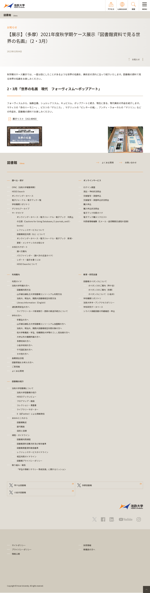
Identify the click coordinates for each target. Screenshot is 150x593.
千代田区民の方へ (25, 349)
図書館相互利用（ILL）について (31, 234)
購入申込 (87, 204)
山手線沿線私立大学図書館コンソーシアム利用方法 (39, 294)
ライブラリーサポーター (27, 409)
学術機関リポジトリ (21, 204)
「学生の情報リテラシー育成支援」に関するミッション (41, 469)
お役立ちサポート (20, 247)
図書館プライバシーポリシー (29, 460)
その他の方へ (23, 353)
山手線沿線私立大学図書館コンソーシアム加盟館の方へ (41, 323)
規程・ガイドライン (21, 435)
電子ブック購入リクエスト (95, 217)
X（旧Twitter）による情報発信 (31, 413)
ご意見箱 (16, 366)
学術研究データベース (93, 306)
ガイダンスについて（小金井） (102, 294)
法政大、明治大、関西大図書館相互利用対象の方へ (39, 328)
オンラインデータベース (22, 195)
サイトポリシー (19, 545)
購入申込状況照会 (91, 208)
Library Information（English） (32, 302)
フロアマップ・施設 (25, 401)
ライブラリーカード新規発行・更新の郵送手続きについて (42, 311)
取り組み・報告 (19, 465)
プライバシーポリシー (22, 549)
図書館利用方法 (24, 289)
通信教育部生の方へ (21, 306)
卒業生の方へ (23, 319)
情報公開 (16, 554)
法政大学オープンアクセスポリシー (99, 302)
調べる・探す (18, 180)
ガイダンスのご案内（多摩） (101, 289)
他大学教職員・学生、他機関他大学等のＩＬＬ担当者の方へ (43, 332)
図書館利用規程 (24, 439)
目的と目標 (22, 430)
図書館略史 (22, 422)
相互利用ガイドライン (26, 456)
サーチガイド (18, 212)
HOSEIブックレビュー (26, 396)
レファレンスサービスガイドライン (32, 452)
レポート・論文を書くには (28, 259)
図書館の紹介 (18, 381)
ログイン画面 (89, 187)
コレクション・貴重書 (26, 405)
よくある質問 (108, 162)
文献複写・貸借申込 (92, 195)
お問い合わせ (131, 162)
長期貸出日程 (18, 358)
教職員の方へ (89, 549)
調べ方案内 (22, 251)
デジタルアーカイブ (20, 208)
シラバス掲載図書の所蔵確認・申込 (99, 311)
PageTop (146, 589)
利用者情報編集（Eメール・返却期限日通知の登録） (106, 221)
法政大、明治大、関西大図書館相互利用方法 (36, 298)
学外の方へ (17, 315)
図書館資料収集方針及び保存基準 (31, 443)
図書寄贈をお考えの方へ (23, 362)
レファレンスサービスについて (30, 230)
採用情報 (87, 545)
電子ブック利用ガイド (93, 212)
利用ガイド (17, 281)
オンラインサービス (92, 180)
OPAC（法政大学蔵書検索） (24, 187)
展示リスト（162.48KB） (25, 118)
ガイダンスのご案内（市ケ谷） (102, 285)
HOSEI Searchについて (27, 264)
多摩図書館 (87, 485)
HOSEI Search (18, 191)
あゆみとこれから (20, 418)
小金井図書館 (20, 492)
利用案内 (16, 274)
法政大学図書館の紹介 (26, 392)
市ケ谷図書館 (20, 485)
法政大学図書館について (23, 388)
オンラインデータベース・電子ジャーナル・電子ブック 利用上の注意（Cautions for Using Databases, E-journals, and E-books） (45, 221)
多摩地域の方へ (24, 341)
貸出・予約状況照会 (92, 191)
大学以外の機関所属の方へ (28, 336)
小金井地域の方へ (25, 345)
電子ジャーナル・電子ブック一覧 (26, 200)
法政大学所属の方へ (21, 285)
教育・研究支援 (90, 274)
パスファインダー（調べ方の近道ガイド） (35, 255)
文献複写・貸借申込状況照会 (96, 200)
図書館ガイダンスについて (95, 281)
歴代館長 (21, 426)
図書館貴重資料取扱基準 (27, 448)
